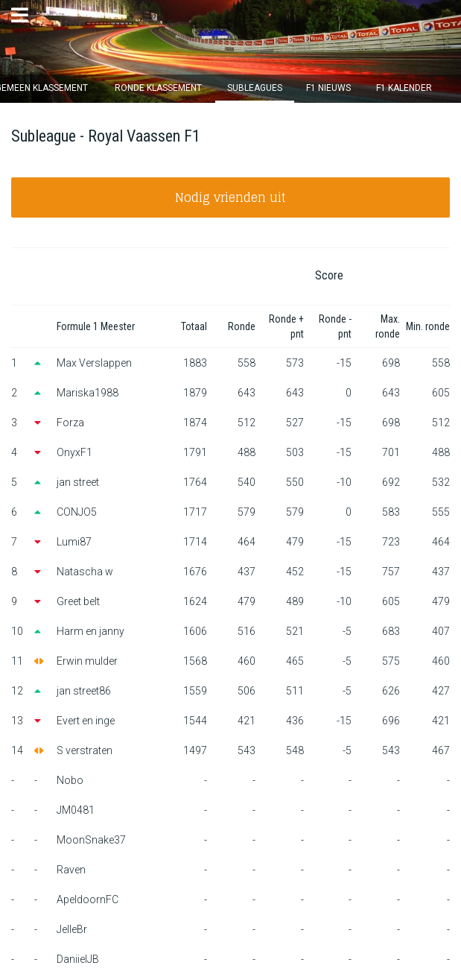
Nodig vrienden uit (230, 197)
